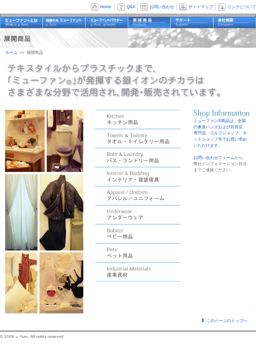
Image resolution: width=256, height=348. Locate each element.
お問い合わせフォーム (214, 157)
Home (105, 6)
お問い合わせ (162, 6)
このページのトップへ (227, 320)
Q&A (131, 6)
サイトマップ (200, 6)
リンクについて (241, 6)
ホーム (11, 52)
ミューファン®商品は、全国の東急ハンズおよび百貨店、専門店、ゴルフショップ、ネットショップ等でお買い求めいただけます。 (220, 133)
